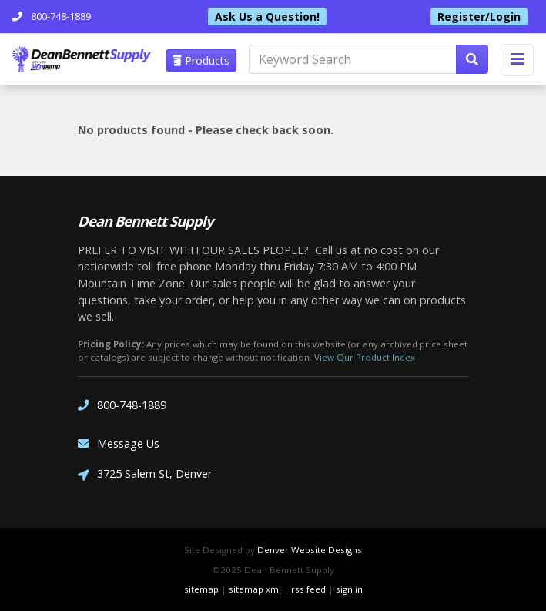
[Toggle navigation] (517, 60)
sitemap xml (255, 589)
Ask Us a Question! (267, 16)
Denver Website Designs (309, 550)
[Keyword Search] (353, 59)
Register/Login (479, 16)
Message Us (118, 443)
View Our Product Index (364, 357)
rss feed (308, 589)
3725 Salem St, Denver (145, 475)
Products (201, 60)
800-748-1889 (122, 405)
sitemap (201, 589)
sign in (349, 589)
